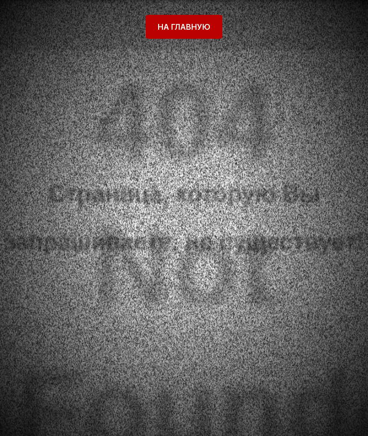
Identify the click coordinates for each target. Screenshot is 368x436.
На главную (184, 27)
